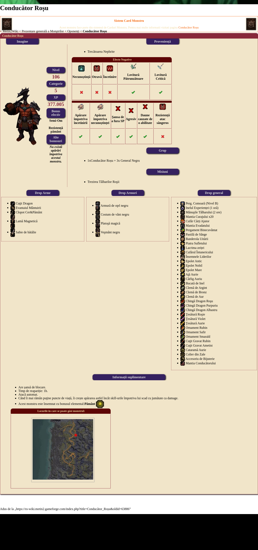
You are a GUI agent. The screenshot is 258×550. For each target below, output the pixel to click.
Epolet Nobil (194, 265)
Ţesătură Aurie (195, 323)
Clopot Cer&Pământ (29, 212)
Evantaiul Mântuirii (28, 207)
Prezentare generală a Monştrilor (43, 31)
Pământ (89, 403)
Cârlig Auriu (194, 278)
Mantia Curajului (197, 216)
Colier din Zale (195, 354)
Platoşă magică (110, 223)
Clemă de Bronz (196, 292)
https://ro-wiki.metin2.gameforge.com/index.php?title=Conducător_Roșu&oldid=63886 (73, 509)
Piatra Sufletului (196, 243)
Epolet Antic (194, 261)
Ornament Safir (196, 332)
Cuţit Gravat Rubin (198, 341)
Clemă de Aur (195, 296)
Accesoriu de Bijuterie (200, 358)
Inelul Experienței (197, 207)
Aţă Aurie (192, 274)
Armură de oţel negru (114, 205)
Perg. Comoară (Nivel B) (202, 203)
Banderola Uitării (197, 238)
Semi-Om (55, 120)
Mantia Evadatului (198, 225)
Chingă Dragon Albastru (201, 309)
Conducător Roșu (102, 160)
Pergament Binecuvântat (201, 230)
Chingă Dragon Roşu (199, 301)
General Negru (130, 160)
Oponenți (73, 31)
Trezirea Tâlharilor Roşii (103, 181)
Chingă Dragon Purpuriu (201, 305)
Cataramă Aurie (196, 349)
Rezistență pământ (56, 129)
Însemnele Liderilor (198, 256)
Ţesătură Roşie (195, 314)
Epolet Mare (194, 269)
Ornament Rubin (196, 327)
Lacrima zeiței (195, 247)
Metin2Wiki (10, 31)
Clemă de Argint (196, 287)
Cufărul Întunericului (199, 252)
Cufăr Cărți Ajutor (197, 221)
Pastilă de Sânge (196, 234)
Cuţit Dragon (24, 203)
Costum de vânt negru (115, 214)
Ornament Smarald (198, 336)
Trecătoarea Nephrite (101, 51)
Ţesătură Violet (195, 318)
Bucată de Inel (195, 283)
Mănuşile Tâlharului (199, 212)
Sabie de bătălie (26, 232)
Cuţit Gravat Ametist (199, 345)
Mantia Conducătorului (201, 363)
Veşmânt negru (110, 232)
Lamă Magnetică (26, 221)
